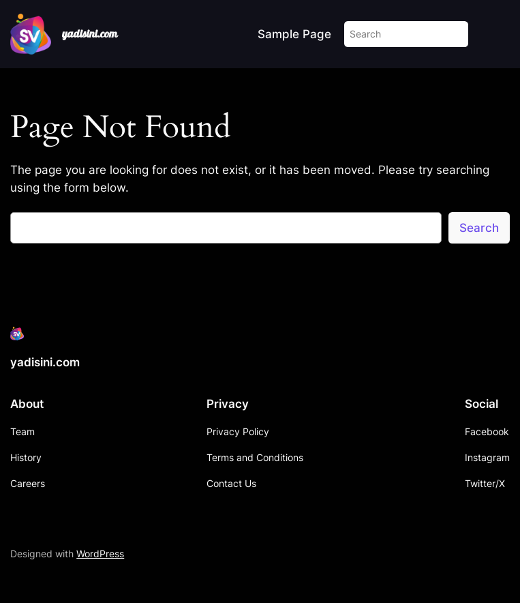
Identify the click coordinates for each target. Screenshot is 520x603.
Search (479, 228)
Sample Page (294, 34)
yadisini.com (89, 34)
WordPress (100, 553)
